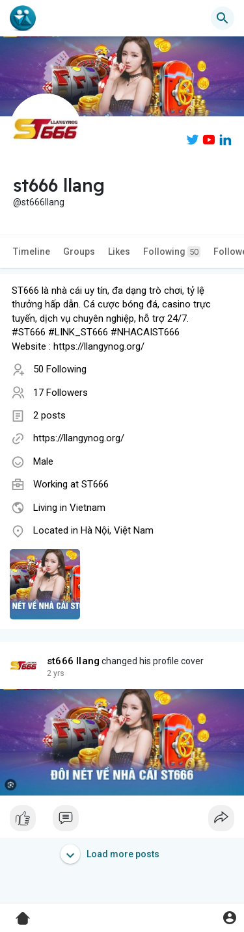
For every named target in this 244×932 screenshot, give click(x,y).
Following (171, 251)
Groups (79, 251)
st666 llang (73, 661)
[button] (222, 18)
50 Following (60, 369)
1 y (52, 673)
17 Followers (60, 392)
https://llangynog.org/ (78, 438)
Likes (119, 251)
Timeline (31, 251)
